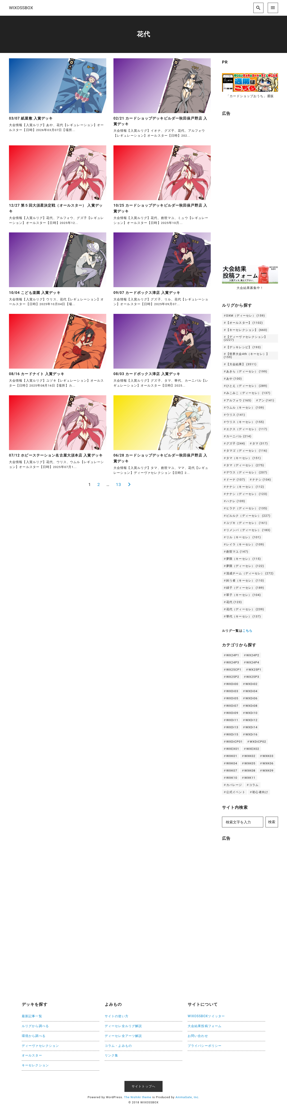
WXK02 (249, 756)
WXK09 (267, 770)
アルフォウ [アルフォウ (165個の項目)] (238, 400)
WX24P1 (232, 655)
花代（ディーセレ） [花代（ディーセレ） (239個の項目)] (245, 609)
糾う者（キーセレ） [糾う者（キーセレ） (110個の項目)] (245, 580)
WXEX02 (252, 748)
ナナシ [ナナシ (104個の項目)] (261, 479)
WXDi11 (232, 720)
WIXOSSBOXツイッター (206, 1016)
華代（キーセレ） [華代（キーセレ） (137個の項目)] (243, 616)
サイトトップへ (143, 1086)
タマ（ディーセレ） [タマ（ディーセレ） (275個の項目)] (245, 465)
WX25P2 (232, 676)
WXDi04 (251, 691)
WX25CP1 (233, 669)
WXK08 (249, 770)
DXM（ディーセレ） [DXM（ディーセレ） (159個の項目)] (245, 315)
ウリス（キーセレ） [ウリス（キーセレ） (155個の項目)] (245, 422)
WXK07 (231, 770)
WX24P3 (232, 662)
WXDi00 (232, 684)
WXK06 (267, 763)
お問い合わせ (198, 1036)
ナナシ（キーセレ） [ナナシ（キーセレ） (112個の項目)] (245, 486)
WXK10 (231, 777)
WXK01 (231, 756)
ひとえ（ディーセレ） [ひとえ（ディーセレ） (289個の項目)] (246, 385)
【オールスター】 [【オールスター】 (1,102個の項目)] (244, 322)
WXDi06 (251, 698)
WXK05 (249, 763)
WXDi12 (251, 720)
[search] (258, 8)
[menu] (273, 8)
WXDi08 (251, 705)
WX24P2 (252, 655)
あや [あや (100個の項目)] (234, 378)
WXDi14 (251, 727)
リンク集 (111, 1055)
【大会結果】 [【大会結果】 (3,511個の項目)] (241, 364)
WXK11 (249, 777)
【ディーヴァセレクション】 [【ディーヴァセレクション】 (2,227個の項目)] (245, 338)
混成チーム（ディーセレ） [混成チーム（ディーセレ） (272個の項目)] (250, 573)
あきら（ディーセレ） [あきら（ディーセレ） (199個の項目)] (246, 371)
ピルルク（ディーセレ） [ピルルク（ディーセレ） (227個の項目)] (248, 515)
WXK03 (267, 756)
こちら (247, 631)
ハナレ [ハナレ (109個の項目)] (235, 501)
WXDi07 (232, 705)
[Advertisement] (254, 188)
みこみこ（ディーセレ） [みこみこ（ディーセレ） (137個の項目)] (248, 393)
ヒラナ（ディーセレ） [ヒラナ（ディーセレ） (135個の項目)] (246, 508)
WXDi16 (251, 734)
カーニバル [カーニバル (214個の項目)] (238, 436)
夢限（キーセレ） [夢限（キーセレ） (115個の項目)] (243, 558)
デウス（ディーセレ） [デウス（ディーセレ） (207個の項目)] (246, 472)
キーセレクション (35, 1065)
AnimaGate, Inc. (187, 1097)
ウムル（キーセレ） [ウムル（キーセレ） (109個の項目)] (245, 407)
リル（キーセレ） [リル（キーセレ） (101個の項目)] (243, 537)
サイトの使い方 (116, 1016)
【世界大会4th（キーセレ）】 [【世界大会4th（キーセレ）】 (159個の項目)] (246, 355)
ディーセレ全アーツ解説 (123, 1036)
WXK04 (231, 763)
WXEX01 (232, 748)
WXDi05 (232, 698)
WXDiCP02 (258, 741)
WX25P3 (252, 676)
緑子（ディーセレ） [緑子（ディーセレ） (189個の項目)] (245, 587)
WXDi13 (232, 727)
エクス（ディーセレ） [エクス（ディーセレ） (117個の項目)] (246, 429)
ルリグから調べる (35, 1026)
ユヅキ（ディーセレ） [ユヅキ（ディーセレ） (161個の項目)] (246, 523)
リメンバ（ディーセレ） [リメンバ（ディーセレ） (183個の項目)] (248, 530)
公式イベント (235, 792)
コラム (254, 785)
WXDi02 (251, 684)
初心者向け (260, 792)
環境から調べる (34, 1036)
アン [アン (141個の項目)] (266, 400)
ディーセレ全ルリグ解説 (123, 1026)
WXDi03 (232, 691)
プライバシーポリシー (205, 1046)
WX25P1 (254, 669)
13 (118, 484)
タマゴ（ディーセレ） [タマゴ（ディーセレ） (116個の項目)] (246, 450)
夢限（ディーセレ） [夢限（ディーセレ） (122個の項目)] (245, 566)
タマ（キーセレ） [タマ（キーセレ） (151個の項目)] (243, 458)
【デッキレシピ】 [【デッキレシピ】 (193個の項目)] (243, 347)
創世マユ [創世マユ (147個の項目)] (237, 551)
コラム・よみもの (118, 1046)
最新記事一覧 (32, 1016)
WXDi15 (232, 734)
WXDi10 (251, 713)
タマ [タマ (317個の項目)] (260, 443)
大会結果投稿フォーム (205, 1026)
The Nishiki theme (137, 1097)
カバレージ (234, 785)
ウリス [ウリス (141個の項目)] (235, 414)
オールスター (32, 1055)
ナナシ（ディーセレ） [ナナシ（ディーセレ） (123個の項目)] (246, 494)
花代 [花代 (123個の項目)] (234, 602)
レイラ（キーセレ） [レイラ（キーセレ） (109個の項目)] (245, 544)
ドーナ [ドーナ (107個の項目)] (235, 479)
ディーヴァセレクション (40, 1046)
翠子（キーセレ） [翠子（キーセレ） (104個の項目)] (243, 595)
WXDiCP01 (234, 741)
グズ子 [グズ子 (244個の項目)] (235, 443)
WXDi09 (232, 713)
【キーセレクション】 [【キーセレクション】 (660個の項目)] (246, 330)
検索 (271, 822)
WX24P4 (252, 662)
